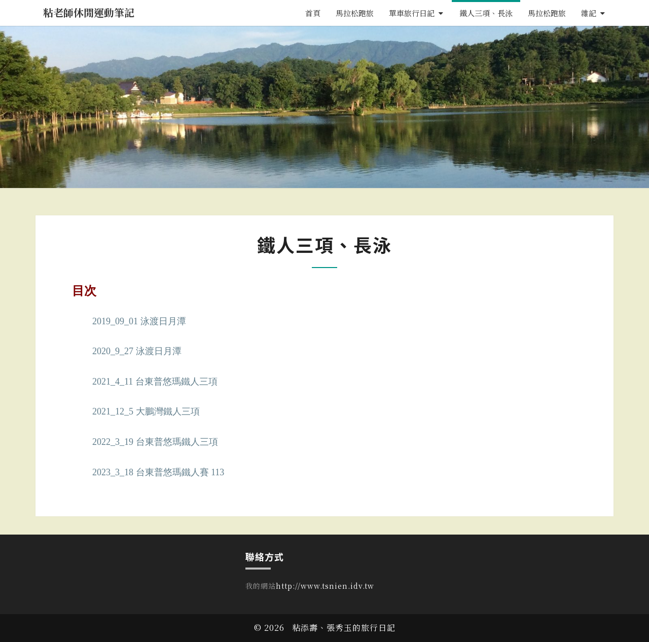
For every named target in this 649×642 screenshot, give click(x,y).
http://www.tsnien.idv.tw (325, 586)
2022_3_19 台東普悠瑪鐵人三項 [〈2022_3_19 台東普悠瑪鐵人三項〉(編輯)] (155, 442)
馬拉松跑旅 (355, 13)
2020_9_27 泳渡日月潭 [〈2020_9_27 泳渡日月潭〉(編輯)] (137, 351)
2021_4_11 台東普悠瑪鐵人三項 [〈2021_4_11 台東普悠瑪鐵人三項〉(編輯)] (155, 381)
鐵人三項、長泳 (486, 13)
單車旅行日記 (412, 13)
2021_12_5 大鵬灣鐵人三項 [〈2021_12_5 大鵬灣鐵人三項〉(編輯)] (146, 411)
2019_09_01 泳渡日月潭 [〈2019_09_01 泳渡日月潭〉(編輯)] (139, 321)
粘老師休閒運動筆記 (88, 12)
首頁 (312, 13)
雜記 (588, 13)
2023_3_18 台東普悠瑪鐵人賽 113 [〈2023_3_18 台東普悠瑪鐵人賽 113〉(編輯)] (158, 472)
